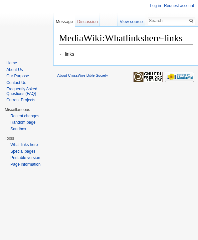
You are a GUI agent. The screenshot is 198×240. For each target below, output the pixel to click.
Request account (179, 5)
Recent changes (24, 116)
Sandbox (18, 129)
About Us (14, 69)
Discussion (87, 21)
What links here (24, 144)
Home (11, 63)
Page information (25, 164)
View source (131, 21)
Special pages (22, 151)
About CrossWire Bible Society (82, 75)
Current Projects (20, 100)
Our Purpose (17, 76)
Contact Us (16, 82)
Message (64, 21)
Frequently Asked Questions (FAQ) (21, 91)
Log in (155, 5)
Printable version (25, 157)
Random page (22, 122)
